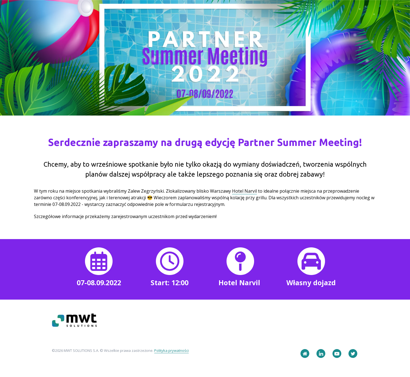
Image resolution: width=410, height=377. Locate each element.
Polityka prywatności (171, 350)
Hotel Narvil (244, 191)
